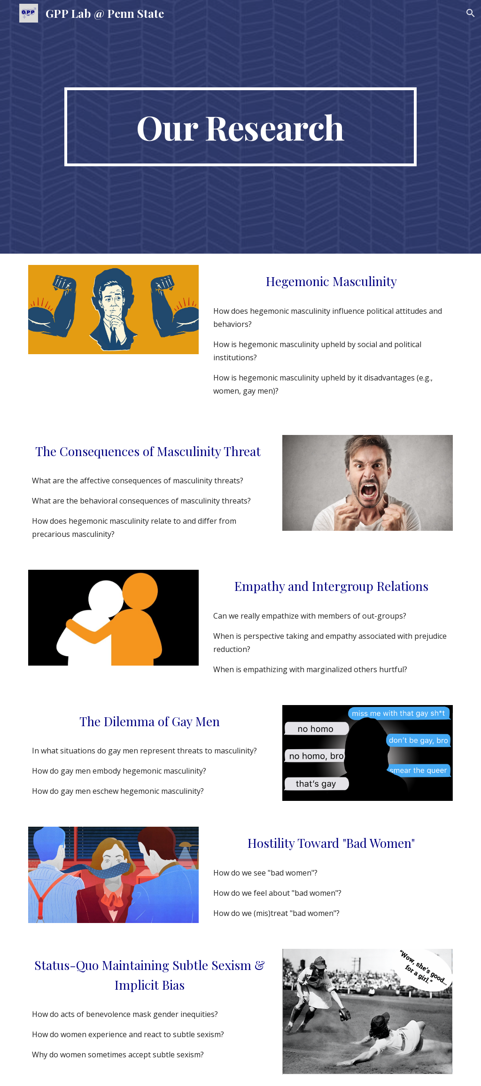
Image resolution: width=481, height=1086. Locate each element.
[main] (240, 126)
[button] (469, 13)
